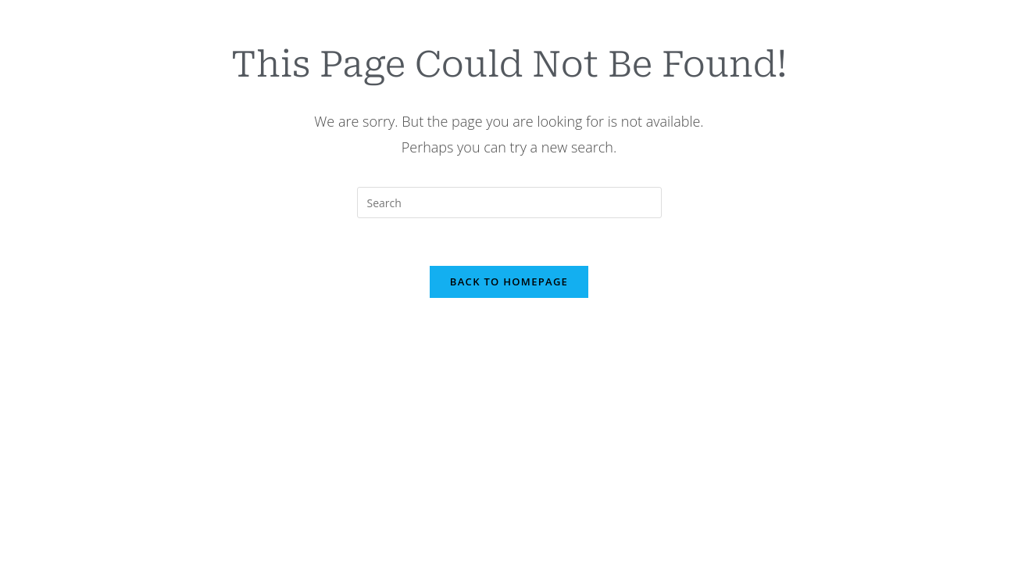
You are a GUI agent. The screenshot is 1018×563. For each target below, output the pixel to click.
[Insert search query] (509, 202)
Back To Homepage (509, 281)
